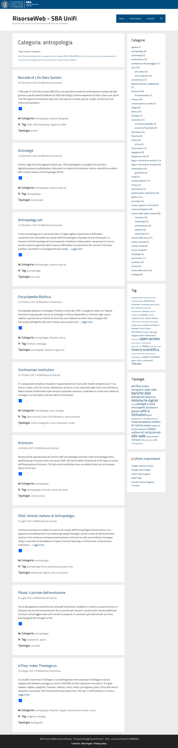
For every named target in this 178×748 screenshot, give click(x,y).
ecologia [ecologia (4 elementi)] (133, 325)
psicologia (136, 201)
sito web (35, 277)
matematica (137, 168)
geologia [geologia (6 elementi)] (153, 332)
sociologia (136, 254)
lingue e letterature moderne (144, 164)
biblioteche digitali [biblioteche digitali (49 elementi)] (144, 400)
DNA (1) (20, 56)
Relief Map (136, 478)
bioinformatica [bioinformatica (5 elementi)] (136, 311)
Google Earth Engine (141, 469)
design (134, 107)
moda (134, 176)
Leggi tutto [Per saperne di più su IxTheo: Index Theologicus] (24, 694)
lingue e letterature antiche (73, 710)
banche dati (37, 200)
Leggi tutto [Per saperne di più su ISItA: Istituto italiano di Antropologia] (38, 545)
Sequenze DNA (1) (37, 56)
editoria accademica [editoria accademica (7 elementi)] (151, 325)
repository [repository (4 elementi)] (142, 429)
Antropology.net (30, 220)
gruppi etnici (66, 566)
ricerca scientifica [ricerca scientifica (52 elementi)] (145, 349)
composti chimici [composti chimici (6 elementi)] (138, 318)
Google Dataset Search (142, 465)
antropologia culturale (38, 490)
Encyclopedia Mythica (34, 296)
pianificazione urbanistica (143, 193)
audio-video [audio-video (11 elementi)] (150, 390)
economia (135, 119)
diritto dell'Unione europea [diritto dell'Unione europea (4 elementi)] (149, 322)
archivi (34, 131)
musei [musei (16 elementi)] (146, 425)
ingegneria (136, 152)
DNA (29, 124)
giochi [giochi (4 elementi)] (149, 415)
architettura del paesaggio (143, 63)
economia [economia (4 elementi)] (140, 325)
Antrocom (25, 442)
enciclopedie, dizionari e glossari (47, 350)
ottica (137, 144)
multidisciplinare (138, 180)
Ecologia (135, 115)
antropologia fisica (36, 566)
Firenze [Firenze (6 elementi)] (142, 328)
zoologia (59, 410)
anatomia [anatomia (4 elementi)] (141, 298)
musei (72, 423)
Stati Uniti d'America (52, 417)
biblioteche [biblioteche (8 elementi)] (150, 397)
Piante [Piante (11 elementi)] (145, 346)
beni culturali (34, 417)
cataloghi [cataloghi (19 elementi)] (140, 404)
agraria (134, 47)
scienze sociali (138, 246)
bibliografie (37, 722)
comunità (56, 490)
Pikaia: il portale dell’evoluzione (41, 592)
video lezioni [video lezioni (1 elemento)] (149, 440)
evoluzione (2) (46, 60)
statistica (136, 262)
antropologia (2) (46, 56)
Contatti (150, 18)
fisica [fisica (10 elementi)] (147, 328)
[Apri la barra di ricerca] (161, 18)
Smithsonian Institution (36, 369)
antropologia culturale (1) (109, 56)
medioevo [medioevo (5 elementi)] (135, 339)
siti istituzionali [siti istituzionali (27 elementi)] (150, 432)
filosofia (54, 337)
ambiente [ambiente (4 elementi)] (134, 298)
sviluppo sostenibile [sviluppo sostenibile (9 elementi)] (151, 357)
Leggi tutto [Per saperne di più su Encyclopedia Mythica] (87, 322)
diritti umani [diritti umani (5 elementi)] (135, 321)
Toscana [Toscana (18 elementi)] (136, 363)
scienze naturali (58, 188)
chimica (134, 99)
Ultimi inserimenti (147, 458)
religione (31, 716)
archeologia (136, 55)
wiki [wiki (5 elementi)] (155, 439)
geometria (139, 172)
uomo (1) (27, 60)
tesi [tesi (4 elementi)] (143, 439)
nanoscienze (137, 189)
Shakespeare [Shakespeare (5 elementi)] (136, 357)
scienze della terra (139, 237)
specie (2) (61, 60)
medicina (139, 229)
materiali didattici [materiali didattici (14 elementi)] (141, 422)
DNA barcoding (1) (27, 56)
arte (52, 410)
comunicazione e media (142, 103)
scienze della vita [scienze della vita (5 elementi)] (137, 353)
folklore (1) (54, 56)
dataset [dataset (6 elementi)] (148, 318)
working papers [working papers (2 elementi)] (137, 443)
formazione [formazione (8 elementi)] (136, 332)
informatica (136, 148)
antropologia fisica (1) (35, 60)
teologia (41, 716)
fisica (133, 140)
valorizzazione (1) (97, 56)
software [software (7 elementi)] (136, 439)
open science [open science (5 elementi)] (136, 343)
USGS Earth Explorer (141, 474)
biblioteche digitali (40, 573)
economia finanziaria (144, 127)
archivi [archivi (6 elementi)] (156, 304)
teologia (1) (73, 60)
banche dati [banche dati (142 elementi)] (141, 393)
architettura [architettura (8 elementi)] (149, 301)
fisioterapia (140, 221)
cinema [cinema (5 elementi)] (151, 315)
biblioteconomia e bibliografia (145, 83)
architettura (137, 59)
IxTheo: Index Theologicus (37, 665)
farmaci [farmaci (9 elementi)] (134, 328)
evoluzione (53, 566)
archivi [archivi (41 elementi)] (136, 385)
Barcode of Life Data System (40, 77)
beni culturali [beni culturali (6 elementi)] (136, 307)
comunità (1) (21, 60)
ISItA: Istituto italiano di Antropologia (46, 515)
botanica (135, 91)
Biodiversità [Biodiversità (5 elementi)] (146, 308)
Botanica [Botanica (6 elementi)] (146, 311)
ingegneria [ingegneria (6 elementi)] (135, 335)
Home (121, 18)
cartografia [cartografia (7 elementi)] (143, 314)
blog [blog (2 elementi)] (133, 404)
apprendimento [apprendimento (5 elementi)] (150, 297)
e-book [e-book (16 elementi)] (151, 404)
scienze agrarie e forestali (143, 205)
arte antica (140, 71)
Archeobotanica (142, 95)
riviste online (38, 496)
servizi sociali (137, 250)
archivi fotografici (40, 423)
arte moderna (141, 75)
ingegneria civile (138, 156)
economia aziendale (144, 123)
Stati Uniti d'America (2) (85, 56)
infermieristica (141, 225)
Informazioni (135, 18)
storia (62, 337)
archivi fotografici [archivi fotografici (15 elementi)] (140, 388)
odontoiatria (140, 233)
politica (134, 197)
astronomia (136, 79)
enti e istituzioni (58, 423)
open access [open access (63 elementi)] (150, 338)
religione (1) (67, 60)
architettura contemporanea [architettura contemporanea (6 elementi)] (142, 304)
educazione (136, 132)
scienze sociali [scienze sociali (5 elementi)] (150, 353)
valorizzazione (72, 417)
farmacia (139, 217)
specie (42, 639)
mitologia (41, 344)
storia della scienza (140, 270)
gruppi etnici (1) (54, 60)
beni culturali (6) (71, 55)
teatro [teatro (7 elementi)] (133, 360)
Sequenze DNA (58, 124)
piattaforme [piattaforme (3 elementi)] (155, 425)
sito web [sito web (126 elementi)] (138, 436)
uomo (65, 490)
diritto (134, 111)
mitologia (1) (61, 56)
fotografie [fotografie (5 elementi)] (146, 332)
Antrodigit (26, 150)
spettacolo (136, 258)
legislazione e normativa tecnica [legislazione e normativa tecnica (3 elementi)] (144, 418)
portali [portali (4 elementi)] (134, 429)
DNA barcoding (41, 124)
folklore (31, 344)
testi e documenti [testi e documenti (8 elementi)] (145, 360)
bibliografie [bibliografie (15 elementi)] (137, 397)
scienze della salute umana (143, 213)
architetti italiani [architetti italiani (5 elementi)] (137, 301)
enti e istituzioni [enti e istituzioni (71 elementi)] (140, 412)
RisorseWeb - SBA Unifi (45, 18)
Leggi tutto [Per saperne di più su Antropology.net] (77, 249)
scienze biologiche (59, 118)
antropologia (41, 118)
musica (134, 185)
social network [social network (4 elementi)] (152, 436)
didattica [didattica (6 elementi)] (155, 318)
